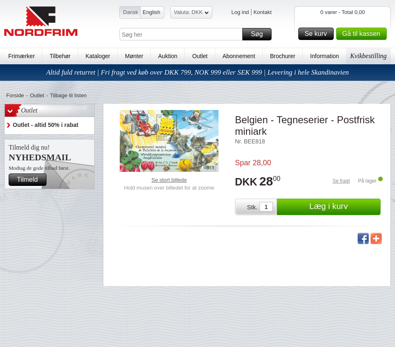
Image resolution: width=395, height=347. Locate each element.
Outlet (199, 56)
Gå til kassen (363, 34)
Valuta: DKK (191, 13)
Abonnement (239, 56)
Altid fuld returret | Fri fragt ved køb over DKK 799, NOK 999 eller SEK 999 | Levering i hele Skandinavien (197, 72)
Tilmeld (30, 180)
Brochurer (282, 56)
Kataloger (98, 56)
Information (324, 56)
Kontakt (262, 12)
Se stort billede (169, 180)
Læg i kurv (343, 207)
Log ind (240, 12)
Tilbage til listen (68, 95)
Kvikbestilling (368, 55)
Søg (260, 34)
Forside (15, 95)
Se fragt (341, 181)
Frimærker (21, 56)
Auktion (167, 56)
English (151, 12)
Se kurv (317, 34)
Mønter (134, 56)
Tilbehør (60, 56)
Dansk (130, 12)
